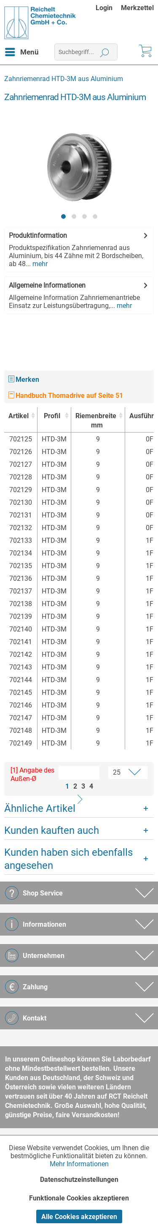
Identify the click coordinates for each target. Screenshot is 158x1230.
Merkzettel (137, 8)
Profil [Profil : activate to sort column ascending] (52, 416)
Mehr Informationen (79, 1164)
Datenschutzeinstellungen (79, 1180)
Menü (22, 50)
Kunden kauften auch (51, 830)
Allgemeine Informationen (47, 285)
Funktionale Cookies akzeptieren (79, 1198)
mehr (39, 264)
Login (104, 8)
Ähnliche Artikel (39, 808)
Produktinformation (38, 235)
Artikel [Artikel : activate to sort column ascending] (18, 416)
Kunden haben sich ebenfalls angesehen (68, 858)
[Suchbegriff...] (86, 52)
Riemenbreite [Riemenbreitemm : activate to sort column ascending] (95, 421)
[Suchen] (104, 52)
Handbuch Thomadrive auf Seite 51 (65, 396)
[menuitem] (108, 8)
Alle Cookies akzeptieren (79, 1217)
